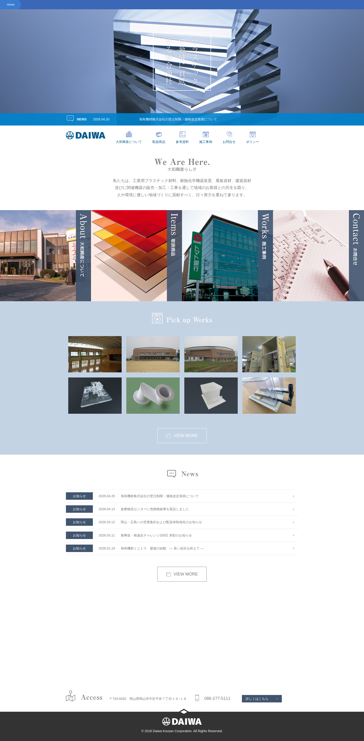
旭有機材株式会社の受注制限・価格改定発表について (185, 119)
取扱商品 (158, 137)
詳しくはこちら (257, 699)
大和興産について (129, 137)
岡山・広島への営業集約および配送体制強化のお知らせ (134, 522)
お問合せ (229, 137)
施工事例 (205, 137)
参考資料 (182, 137)
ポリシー (252, 137)
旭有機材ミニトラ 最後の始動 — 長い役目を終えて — (135, 548)
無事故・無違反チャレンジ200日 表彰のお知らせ (129, 535)
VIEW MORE (182, 435)
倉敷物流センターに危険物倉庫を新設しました (127, 509)
